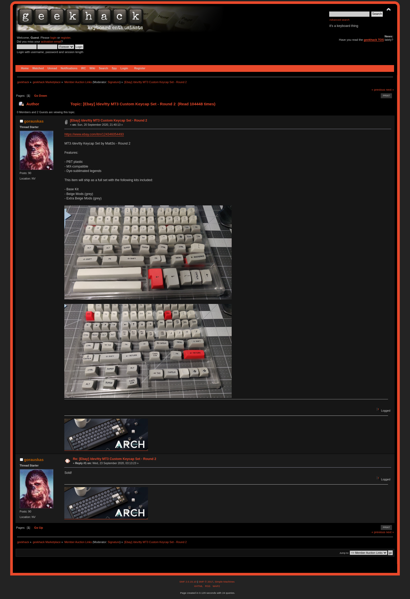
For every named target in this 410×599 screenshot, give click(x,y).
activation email (51, 41)
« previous (378, 89)
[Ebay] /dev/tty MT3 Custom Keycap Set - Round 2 (108, 120)
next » (390, 89)
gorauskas (34, 121)
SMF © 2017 (205, 581)
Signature (114, 82)
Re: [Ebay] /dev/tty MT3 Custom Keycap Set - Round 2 (114, 459)
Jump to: (344, 552)
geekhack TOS (374, 39)
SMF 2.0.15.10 (188, 581)
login (53, 37)
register (65, 37)
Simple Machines (225, 581)
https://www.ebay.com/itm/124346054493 (94, 134)
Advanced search (339, 19)
